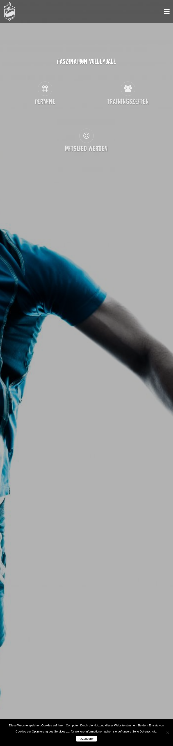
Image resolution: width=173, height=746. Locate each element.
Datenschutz (148, 731)
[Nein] (167, 732)
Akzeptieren (86, 738)
